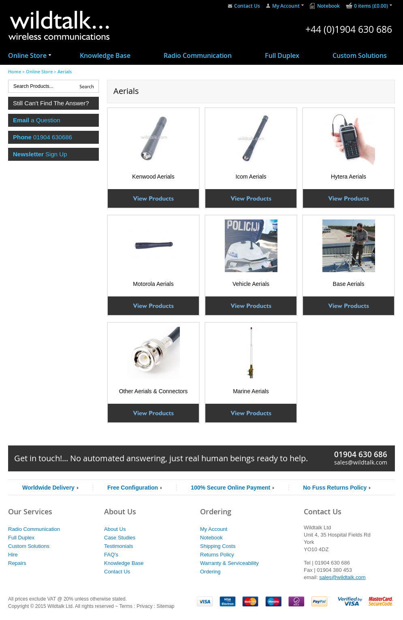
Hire (13, 555)
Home (14, 71)
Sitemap (165, 606)
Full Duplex (282, 55)
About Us (115, 529)
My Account (286, 6)
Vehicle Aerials (250, 284)
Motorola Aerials (153, 284)
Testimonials (118, 546)
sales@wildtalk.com (360, 462)
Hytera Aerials (348, 176)
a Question (36, 120)
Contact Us (247, 6)
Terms (125, 606)
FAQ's (111, 555)
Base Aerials (349, 284)
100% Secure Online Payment (230, 487)
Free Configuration (132, 487)
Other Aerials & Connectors (153, 391)
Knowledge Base (105, 55)
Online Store (27, 55)
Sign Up (40, 154)
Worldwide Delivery (48, 487)
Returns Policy (217, 555)
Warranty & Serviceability (229, 563)
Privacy (144, 606)
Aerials (65, 71)
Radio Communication (198, 55)
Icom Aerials (250, 176)
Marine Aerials (251, 391)
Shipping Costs (217, 546)
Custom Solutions (360, 55)
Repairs (17, 563)
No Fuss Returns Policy (335, 487)
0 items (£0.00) (371, 6)
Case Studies (119, 538)
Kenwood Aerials (153, 176)
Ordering (210, 572)
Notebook (328, 6)
